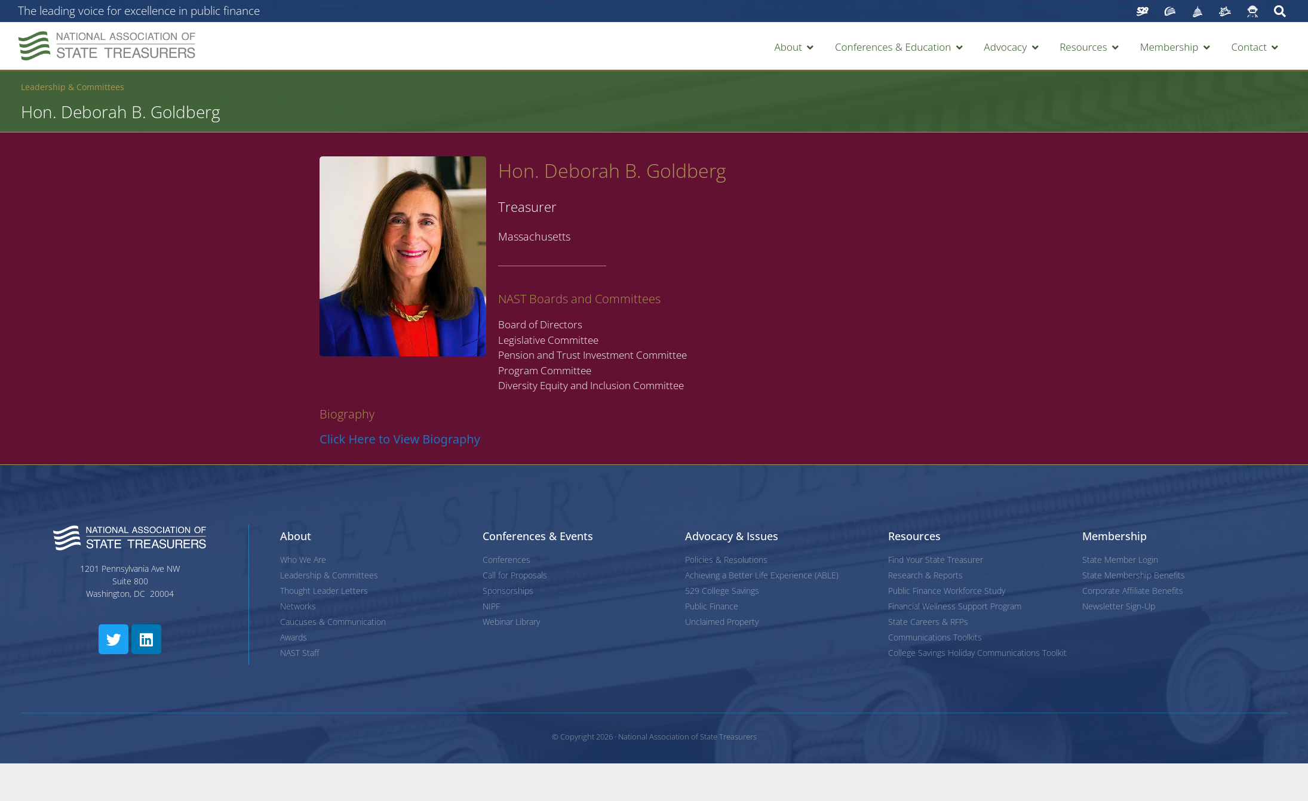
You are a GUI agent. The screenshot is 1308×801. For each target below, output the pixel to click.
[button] (794, 47)
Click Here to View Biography (400, 439)
